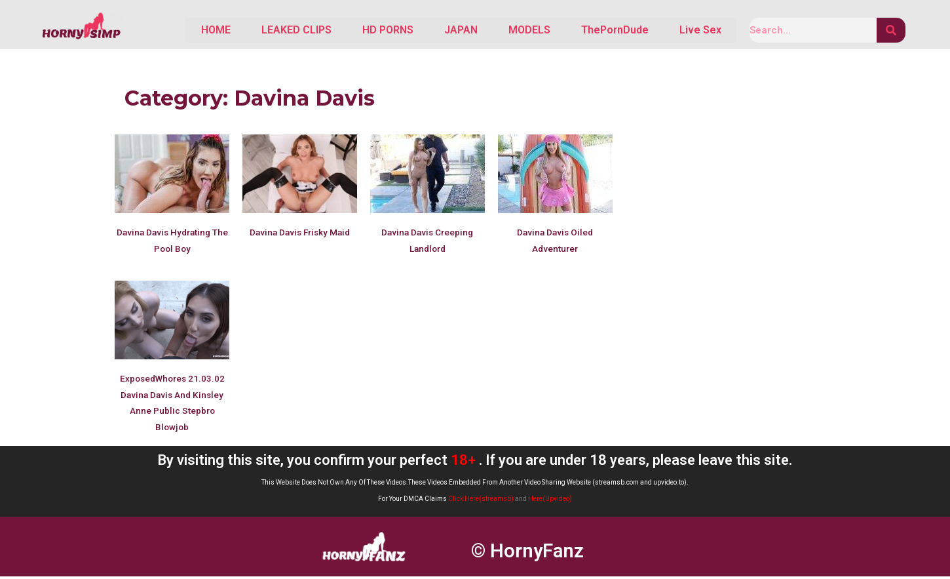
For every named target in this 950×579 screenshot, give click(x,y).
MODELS (514, 31)
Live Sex (697, 31)
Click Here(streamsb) (481, 501)
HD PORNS (361, 31)
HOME (177, 31)
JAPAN (440, 31)
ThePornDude (605, 31)
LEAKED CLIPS (264, 31)
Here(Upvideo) (550, 501)
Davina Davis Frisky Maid (299, 235)
